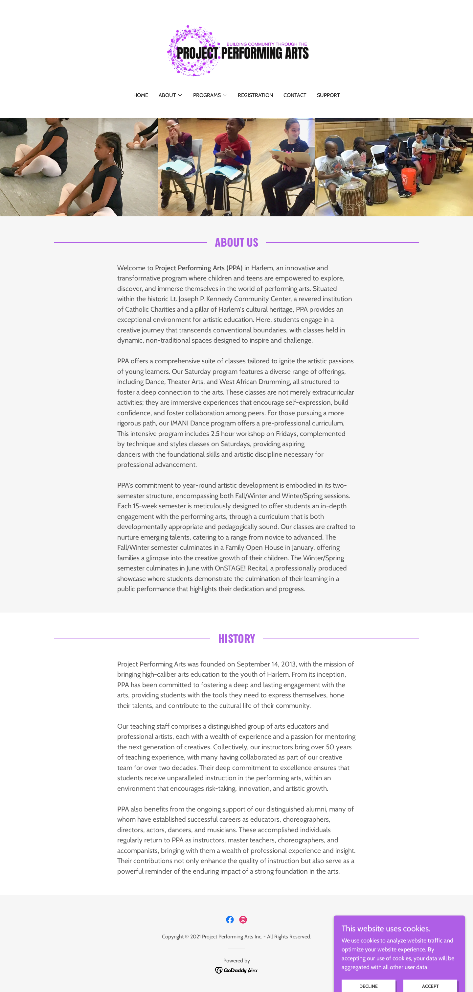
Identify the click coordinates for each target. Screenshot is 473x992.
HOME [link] (140, 95)
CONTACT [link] (294, 95)
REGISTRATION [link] (255, 95)
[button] (171, 95)
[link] (237, 50)
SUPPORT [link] (328, 95)
